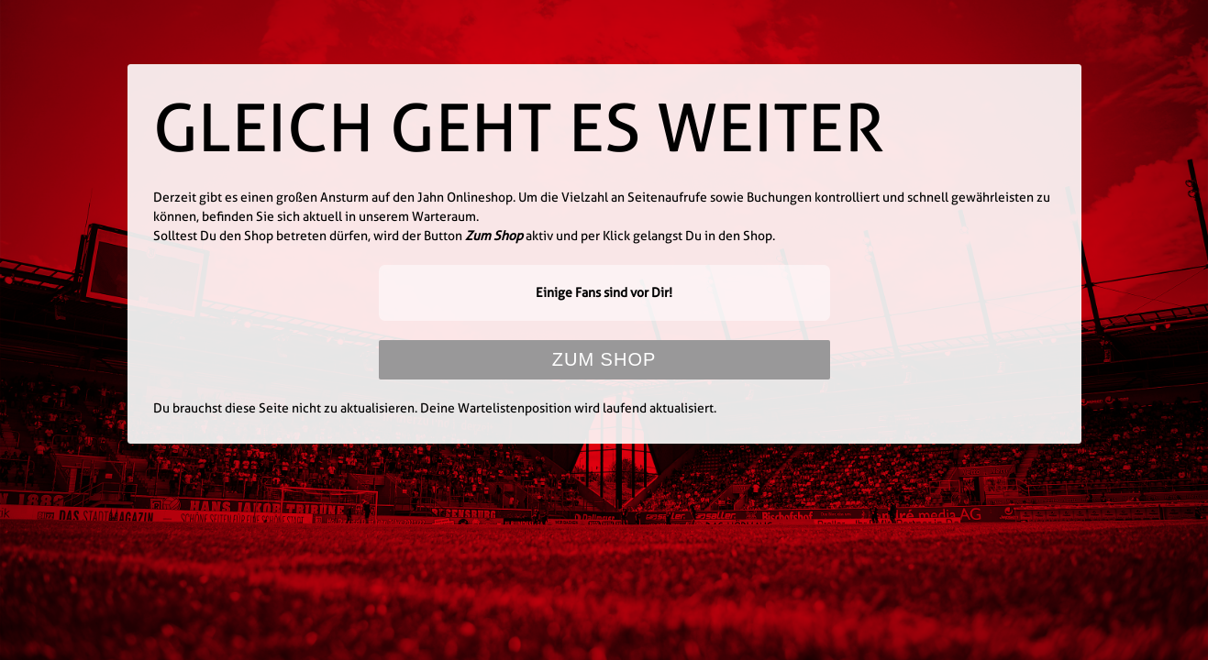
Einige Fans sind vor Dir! (604, 292)
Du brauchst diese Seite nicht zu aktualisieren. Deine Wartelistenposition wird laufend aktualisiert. (434, 408)
